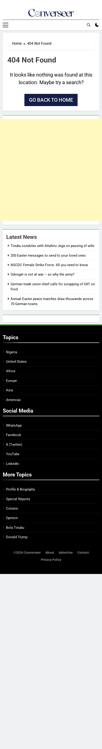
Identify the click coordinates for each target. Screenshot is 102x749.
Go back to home (51, 100)
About (49, 553)
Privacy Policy (51, 560)
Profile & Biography (20, 489)
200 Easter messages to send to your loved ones (48, 255)
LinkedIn (12, 464)
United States (16, 362)
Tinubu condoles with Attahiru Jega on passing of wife (52, 246)
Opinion (12, 518)
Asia (9, 390)
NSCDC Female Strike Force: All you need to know (49, 265)
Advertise (66, 553)
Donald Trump (16, 537)
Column (12, 508)
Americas (13, 400)
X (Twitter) (14, 445)
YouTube (12, 454)
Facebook (13, 435)
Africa (10, 371)
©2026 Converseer (27, 553)
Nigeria (11, 352)
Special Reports (18, 499)
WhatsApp (14, 425)
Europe (11, 381)
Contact (83, 553)
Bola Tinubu (15, 528)
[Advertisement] (51, 170)
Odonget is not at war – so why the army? (42, 274)
